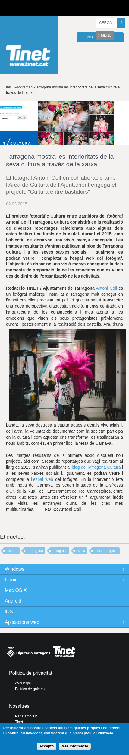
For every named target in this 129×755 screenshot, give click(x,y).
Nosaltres (19, 706)
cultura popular (107, 551)
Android (13, 601)
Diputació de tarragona (26, 8)
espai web (43, 479)
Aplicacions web (22, 622)
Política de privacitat (30, 673)
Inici (9, 87)
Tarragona (35, 551)
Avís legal (23, 683)
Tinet (19, 722)
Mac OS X (16, 590)
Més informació (74, 746)
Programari (24, 87)
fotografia (61, 551)
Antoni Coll (106, 288)
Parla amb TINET (29, 716)
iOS (9, 611)
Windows (14, 569)
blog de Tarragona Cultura (96, 467)
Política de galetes (30, 689)
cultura (12, 551)
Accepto (46, 746)
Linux (10, 579)
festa (81, 551)
